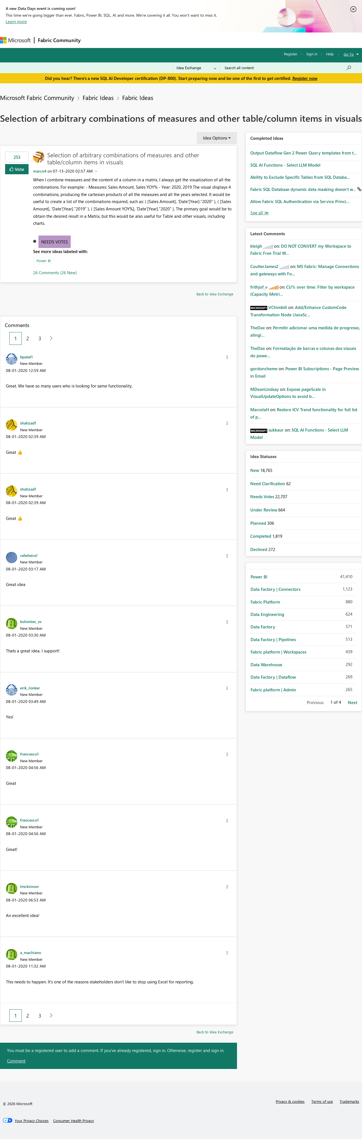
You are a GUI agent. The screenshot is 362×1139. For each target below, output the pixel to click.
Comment (16, 1061)
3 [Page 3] (39, 338)
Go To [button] (349, 54)
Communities (166, 40)
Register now (304, 78)
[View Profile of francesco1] (29, 754)
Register (291, 53)
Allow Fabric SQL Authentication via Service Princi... (300, 201)
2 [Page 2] (27, 338)
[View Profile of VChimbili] (277, 307)
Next (352, 702)
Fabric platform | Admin (273, 689)
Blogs (192, 40)
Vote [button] (19, 169)
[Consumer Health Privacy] (73, 1121)
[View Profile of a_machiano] (30, 952)
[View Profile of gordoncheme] (263, 368)
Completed (261, 536)
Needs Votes (54, 242)
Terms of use (322, 1101)
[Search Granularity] (196, 67)
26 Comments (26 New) (55, 272)
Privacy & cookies (290, 1101)
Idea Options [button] (215, 138)
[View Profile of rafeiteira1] (29, 555)
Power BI (43, 260)
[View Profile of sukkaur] (276, 430)
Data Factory (263, 627)
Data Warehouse (266, 664)
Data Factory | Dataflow (273, 677)
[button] (227, 357)
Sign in (311, 53)
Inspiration (118, 40)
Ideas (141, 40)
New (255, 470)
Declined (259, 549)
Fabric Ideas (98, 97)
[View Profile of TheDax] (257, 327)
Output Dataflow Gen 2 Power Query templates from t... (303, 153)
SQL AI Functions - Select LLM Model (285, 165)
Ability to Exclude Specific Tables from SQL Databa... (300, 177)
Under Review (264, 510)
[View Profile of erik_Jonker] (30, 688)
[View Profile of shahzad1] (28, 423)
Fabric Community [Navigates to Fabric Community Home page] (59, 40)
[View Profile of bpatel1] (26, 357)
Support (237, 40)
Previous (315, 702)
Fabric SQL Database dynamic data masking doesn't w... (303, 189)
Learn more (16, 21)
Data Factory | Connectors (275, 589)
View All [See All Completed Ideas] (259, 213)
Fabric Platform (265, 602)
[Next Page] (49, 338)
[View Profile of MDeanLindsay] (264, 389)
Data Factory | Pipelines (273, 639)
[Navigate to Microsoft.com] (15, 40)
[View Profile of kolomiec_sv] (31, 621)
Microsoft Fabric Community (37, 97)
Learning (214, 40)
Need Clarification (268, 483)
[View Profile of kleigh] (256, 246)
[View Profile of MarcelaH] (259, 409)
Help (330, 53)
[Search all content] (288, 67)
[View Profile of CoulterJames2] (264, 266)
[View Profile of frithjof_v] (259, 287)
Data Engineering (267, 614)
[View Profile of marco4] (39, 171)
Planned (258, 523)
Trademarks (349, 1101)
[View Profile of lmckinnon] (29, 886)
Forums (93, 40)
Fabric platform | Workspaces (278, 652)
